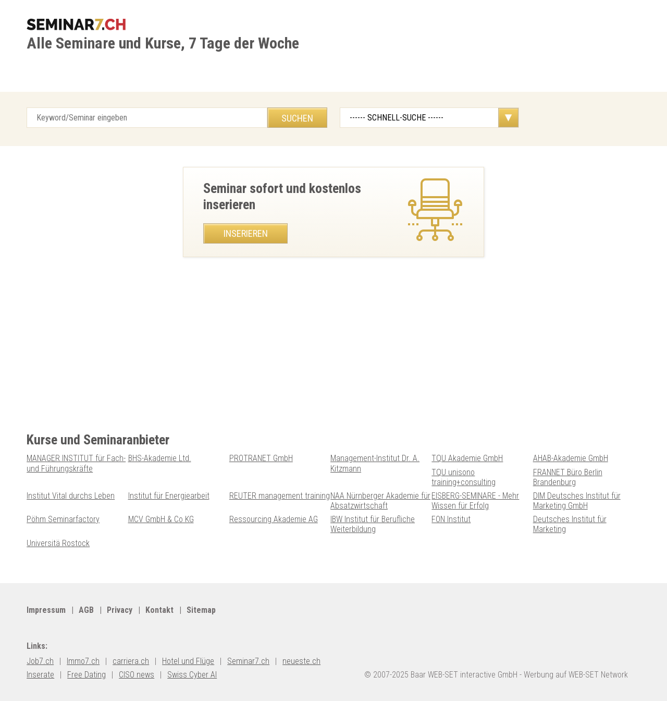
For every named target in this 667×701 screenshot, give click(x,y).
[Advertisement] (333, 359)
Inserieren (246, 233)
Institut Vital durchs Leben (71, 496)
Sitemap (201, 610)
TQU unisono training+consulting (463, 477)
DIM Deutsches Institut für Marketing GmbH (577, 501)
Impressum (46, 610)
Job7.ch (40, 661)
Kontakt (159, 610)
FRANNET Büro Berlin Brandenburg (567, 477)
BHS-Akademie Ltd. (159, 458)
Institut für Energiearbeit (168, 496)
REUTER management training (279, 496)
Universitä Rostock (58, 543)
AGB (86, 610)
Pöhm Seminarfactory (63, 519)
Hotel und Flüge (188, 661)
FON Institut (451, 519)
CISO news (136, 675)
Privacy (119, 610)
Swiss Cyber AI (192, 675)
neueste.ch (301, 661)
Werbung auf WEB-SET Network (576, 675)
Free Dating (86, 675)
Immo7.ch (83, 661)
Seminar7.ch (248, 661)
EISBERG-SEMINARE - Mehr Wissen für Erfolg (475, 501)
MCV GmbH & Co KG (161, 519)
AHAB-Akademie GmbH (570, 458)
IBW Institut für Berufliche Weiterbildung (372, 524)
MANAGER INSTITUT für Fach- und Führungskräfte (76, 463)
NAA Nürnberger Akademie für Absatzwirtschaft (380, 501)
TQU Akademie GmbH (467, 458)
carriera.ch (131, 661)
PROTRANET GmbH (261, 458)
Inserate (40, 675)
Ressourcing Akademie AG (273, 519)
